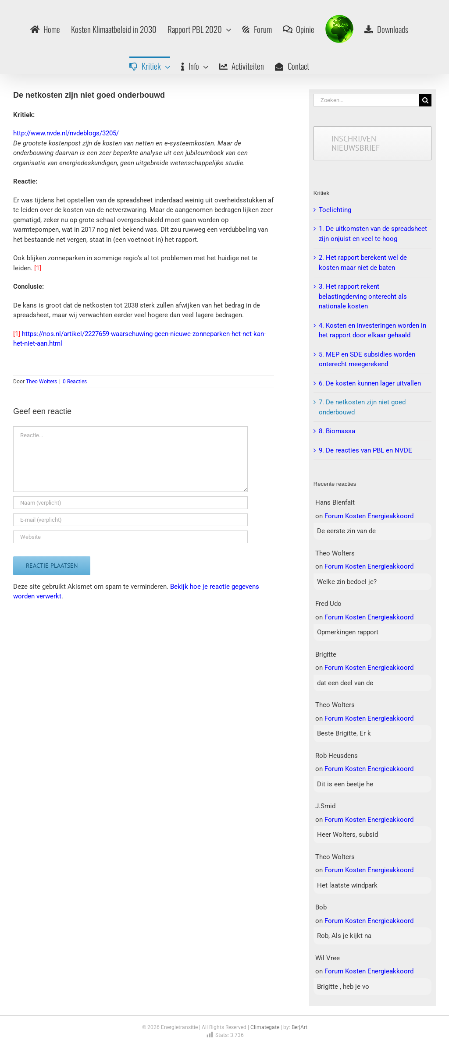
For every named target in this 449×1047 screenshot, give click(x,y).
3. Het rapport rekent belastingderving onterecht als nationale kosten (363, 296)
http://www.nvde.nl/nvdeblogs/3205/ (66, 133)
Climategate (264, 1027)
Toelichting (335, 210)
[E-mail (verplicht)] (130, 519)
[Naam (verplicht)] (130, 502)
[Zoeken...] (366, 100)
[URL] (130, 537)
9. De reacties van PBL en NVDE (365, 450)
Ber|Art (299, 1027)
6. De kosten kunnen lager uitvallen (370, 383)
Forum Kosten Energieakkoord (368, 516)
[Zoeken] (425, 100)
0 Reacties (75, 381)
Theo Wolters (41, 381)
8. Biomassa (337, 431)
